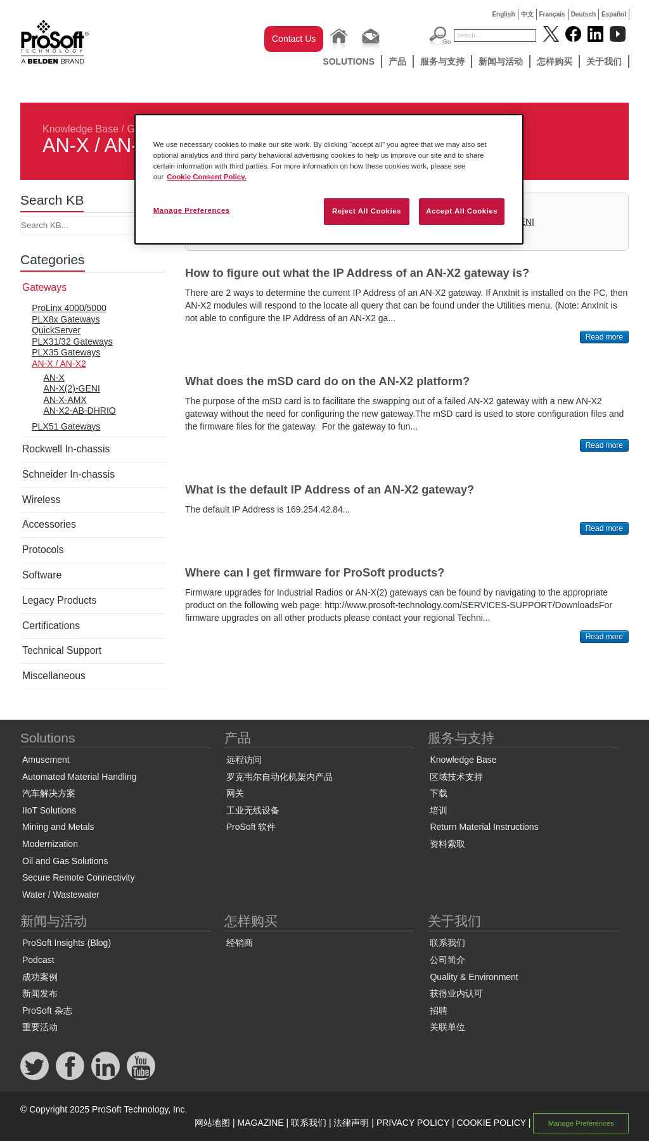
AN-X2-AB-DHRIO (79, 410)
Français (552, 14)
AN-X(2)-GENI (71, 388)
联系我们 (447, 943)
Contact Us (294, 39)
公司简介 (447, 960)
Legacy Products (59, 600)
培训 (438, 810)
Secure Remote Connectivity (78, 877)
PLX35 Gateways (66, 352)
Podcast (38, 960)
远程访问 (244, 760)
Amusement (46, 760)
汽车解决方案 (48, 793)
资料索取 (447, 844)
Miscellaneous (54, 675)
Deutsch (583, 14)
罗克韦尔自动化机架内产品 (279, 777)
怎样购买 (554, 61)
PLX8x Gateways (66, 319)
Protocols (43, 549)
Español (613, 14)
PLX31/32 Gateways (72, 341)
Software (41, 575)
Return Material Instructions (484, 827)
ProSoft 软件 (251, 827)
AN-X (53, 378)
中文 (527, 14)
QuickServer (56, 330)
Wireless (41, 499)
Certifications (51, 625)
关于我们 (604, 61)
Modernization (50, 844)
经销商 (239, 943)
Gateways (44, 287)
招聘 (438, 1010)
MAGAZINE (261, 1123)
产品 (397, 61)
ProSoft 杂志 (47, 1010)
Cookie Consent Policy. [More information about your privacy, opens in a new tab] (207, 177)
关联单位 (447, 1027)
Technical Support (61, 650)
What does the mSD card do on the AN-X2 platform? (327, 381)
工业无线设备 (253, 810)
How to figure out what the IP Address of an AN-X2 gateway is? (357, 273)
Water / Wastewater (61, 894)
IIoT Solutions (49, 810)
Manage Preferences (581, 1123)
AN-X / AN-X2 (59, 364)
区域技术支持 (456, 777)
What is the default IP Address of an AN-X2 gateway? (329, 489)
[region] (329, 179)
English (503, 14)
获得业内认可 (456, 993)
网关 (235, 793)
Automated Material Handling (79, 777)
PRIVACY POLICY (412, 1123)
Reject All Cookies (366, 211)
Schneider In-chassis (68, 474)
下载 (438, 793)
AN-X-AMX (64, 400)
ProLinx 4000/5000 (69, 308)
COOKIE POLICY (490, 1123)
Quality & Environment (474, 977)
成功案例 (40, 977)
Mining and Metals (58, 827)
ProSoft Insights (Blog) (66, 943)
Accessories (49, 524)
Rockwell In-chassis (66, 448)
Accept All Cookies (462, 211)
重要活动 (40, 1027)
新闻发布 (40, 993)
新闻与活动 (501, 61)
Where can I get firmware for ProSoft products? (314, 572)
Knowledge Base (80, 129)
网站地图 (212, 1123)
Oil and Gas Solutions (65, 861)
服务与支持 (442, 61)
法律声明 (351, 1123)
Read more (604, 337)
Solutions (349, 61)
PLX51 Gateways (66, 426)
